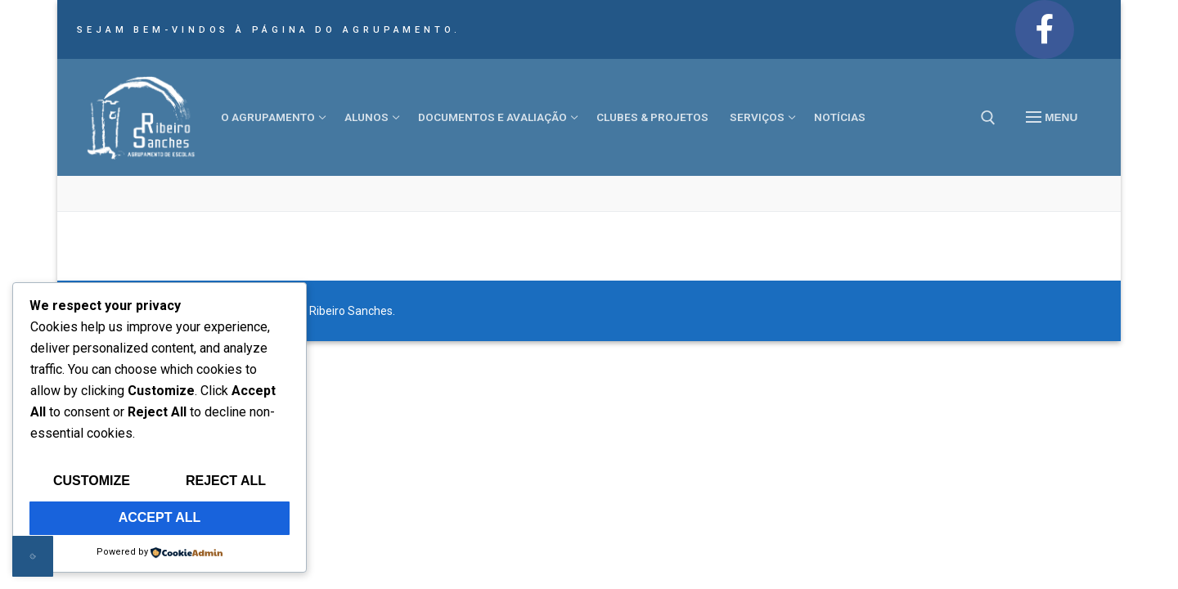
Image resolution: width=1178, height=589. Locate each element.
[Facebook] (1044, 29)
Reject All (226, 481)
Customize (91, 481)
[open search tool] (988, 117)
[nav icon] (1052, 118)
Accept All (160, 517)
